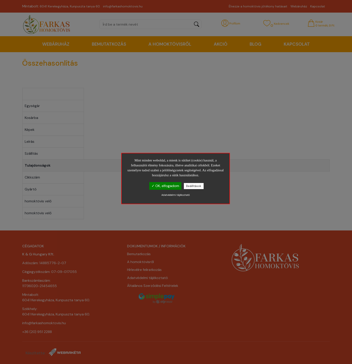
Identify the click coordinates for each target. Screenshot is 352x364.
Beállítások (193, 186)
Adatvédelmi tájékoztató (175, 195)
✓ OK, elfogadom (165, 185)
